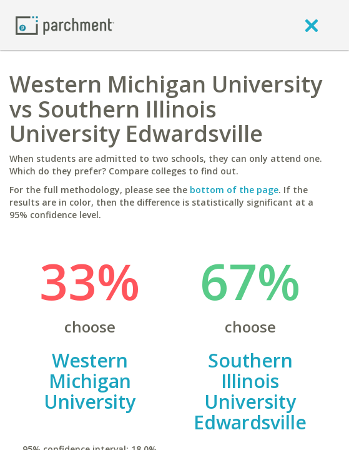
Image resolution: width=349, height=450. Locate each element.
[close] (311, 25)
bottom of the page (234, 190)
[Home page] (65, 25)
